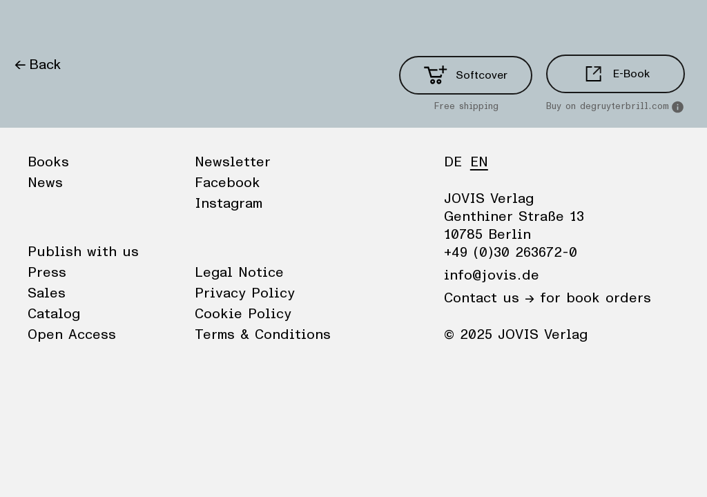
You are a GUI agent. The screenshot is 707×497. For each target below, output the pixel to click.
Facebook (227, 183)
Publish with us (83, 252)
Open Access (72, 335)
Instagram (228, 204)
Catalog (54, 314)
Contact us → (489, 298)
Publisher (145, 24)
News (85, 24)
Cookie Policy (243, 314)
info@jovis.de (491, 275)
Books (34, 24)
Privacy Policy (245, 293)
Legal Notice (239, 273)
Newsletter (233, 162)
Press (47, 273)
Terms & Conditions (263, 335)
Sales (47, 293)
